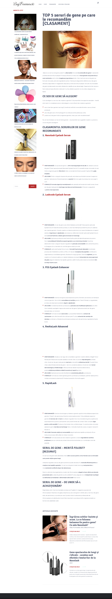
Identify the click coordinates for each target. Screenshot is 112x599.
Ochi (40, 4)
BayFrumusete (17, 596)
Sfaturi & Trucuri (64, 4)
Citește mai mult (70, 531)
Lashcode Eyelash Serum (58, 194)
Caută (32, 186)
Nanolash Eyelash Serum (58, 135)
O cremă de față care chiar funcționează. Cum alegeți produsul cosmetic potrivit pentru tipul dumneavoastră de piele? (24, 55)
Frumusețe (52, 4)
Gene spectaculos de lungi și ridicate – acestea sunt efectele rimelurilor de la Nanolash (81, 553)
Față (45, 4)
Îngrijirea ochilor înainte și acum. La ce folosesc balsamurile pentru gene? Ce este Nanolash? (80, 521)
